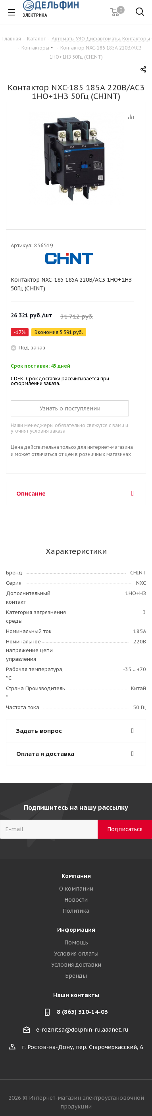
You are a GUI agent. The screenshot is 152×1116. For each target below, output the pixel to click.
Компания (76, 875)
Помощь (76, 942)
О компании (76, 888)
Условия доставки (76, 964)
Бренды (76, 975)
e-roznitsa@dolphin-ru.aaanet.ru (82, 1029)
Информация (76, 929)
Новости (76, 899)
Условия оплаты (76, 953)
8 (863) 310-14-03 (82, 1011)
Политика (76, 910)
